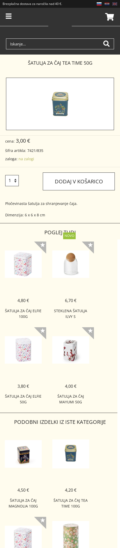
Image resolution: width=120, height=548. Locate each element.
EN (114, 4)
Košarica (109, 17)
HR (107, 4)
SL (99, 4)
